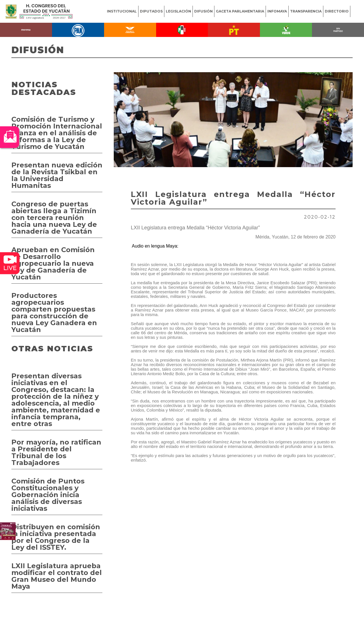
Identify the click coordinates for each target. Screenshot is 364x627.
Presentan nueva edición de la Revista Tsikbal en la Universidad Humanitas (56, 175)
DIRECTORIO (337, 11)
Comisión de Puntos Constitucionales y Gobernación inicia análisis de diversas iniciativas (47, 494)
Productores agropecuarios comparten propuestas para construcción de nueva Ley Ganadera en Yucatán (54, 312)
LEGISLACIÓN (178, 11)
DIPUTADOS (151, 11)
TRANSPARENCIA (306, 11)
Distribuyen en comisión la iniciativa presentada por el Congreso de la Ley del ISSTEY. (55, 537)
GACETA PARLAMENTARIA (240, 11)
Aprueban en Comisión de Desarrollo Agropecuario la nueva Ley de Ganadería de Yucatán (53, 263)
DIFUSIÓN (203, 11)
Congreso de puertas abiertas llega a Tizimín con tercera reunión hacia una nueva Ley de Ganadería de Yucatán (54, 217)
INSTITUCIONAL (122, 11)
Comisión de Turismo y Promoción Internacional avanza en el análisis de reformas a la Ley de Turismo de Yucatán (56, 133)
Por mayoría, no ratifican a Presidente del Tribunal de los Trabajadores (56, 452)
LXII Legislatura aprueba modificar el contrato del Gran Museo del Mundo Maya (56, 576)
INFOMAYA (277, 11)
